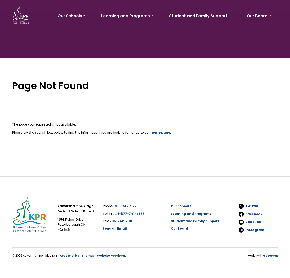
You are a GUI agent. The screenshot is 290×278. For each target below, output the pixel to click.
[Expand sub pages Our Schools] (87, 30)
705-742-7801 (121, 221)
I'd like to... (252, 7)
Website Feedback (111, 256)
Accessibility (69, 256)
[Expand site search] (274, 7)
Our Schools (73, 30)
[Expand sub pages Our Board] (270, 30)
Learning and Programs (128, 30)
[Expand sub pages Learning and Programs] (154, 30)
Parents (163, 7)
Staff (178, 7)
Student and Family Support (200, 30)
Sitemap (88, 256)
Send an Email (115, 228)
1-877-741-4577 (131, 213)
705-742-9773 (126, 206)
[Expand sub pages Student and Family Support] (231, 30)
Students (144, 7)
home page (160, 132)
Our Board (257, 30)
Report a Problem (219, 7)
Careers (193, 7)
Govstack (270, 256)
